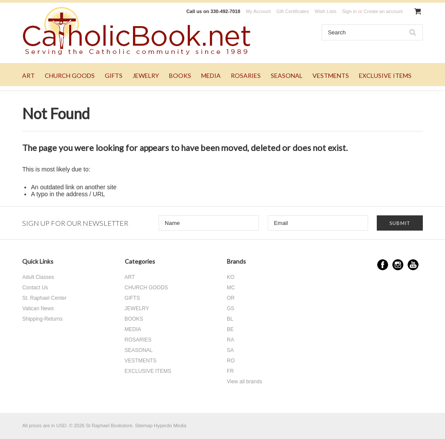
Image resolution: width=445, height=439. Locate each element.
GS (230, 308)
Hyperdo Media (170, 425)
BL (230, 319)
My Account (258, 11)
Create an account (383, 11)
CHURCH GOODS (70, 75)
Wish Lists (325, 11)
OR (231, 298)
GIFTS (114, 75)
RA (230, 340)
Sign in (349, 11)
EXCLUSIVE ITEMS (385, 75)
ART (28, 75)
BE (230, 329)
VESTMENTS (330, 75)
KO (230, 277)
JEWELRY (146, 75)
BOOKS (180, 75)
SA (230, 350)
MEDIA (211, 75)
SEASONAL (286, 75)
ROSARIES (246, 75)
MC (231, 288)
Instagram (397, 264)
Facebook (382, 264)
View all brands (244, 382)
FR (230, 371)
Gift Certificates (292, 11)
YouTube (413, 264)
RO (231, 361)
